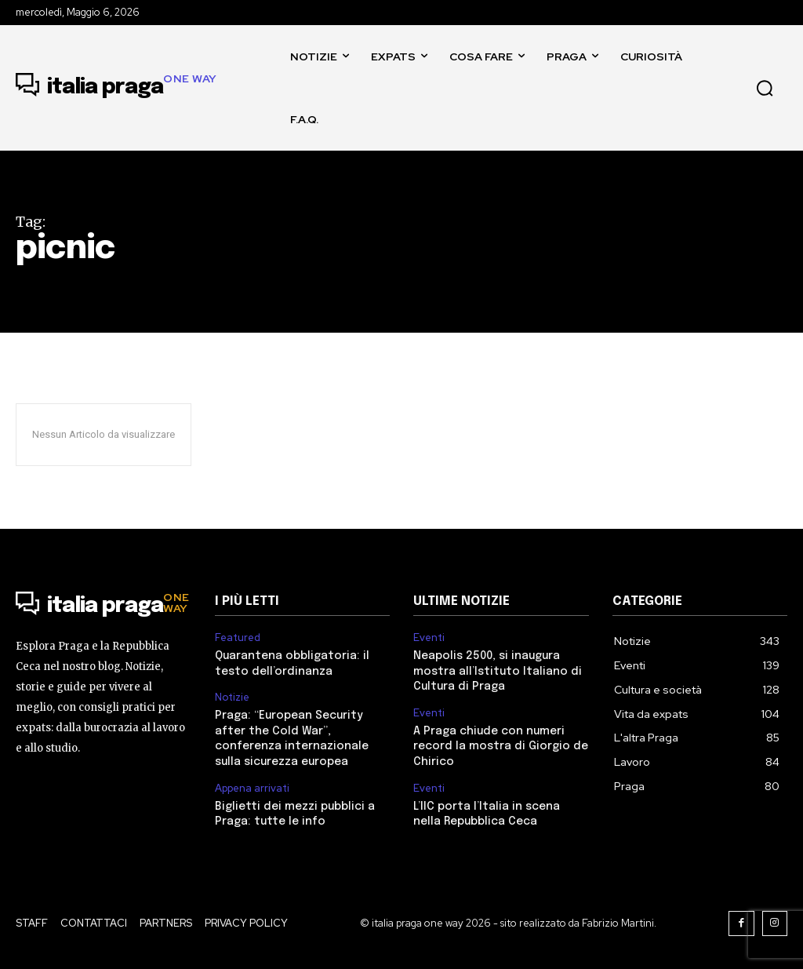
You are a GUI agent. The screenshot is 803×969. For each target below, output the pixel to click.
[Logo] (116, 88)
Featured (237, 638)
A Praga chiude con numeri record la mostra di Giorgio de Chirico (499, 746)
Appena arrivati (252, 787)
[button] (764, 88)
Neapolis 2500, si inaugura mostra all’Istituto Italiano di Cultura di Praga (496, 671)
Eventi (429, 638)
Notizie (232, 697)
